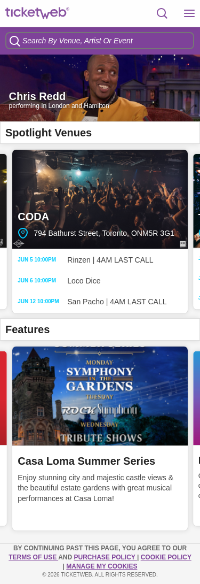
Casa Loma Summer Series (86, 461)
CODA (99, 199)
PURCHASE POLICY (105, 557)
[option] (100, 88)
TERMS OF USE (33, 557)
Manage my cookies (101, 566)
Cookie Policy (166, 557)
